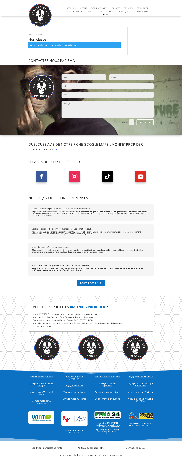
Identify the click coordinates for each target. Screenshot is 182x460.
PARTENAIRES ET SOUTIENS (79, 12)
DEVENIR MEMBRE (97, 8)
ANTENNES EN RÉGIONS (105, 12)
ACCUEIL (70, 8)
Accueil (30, 35)
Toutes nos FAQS (91, 283)
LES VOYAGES (128, 8)
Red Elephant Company (80, 455)
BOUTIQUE (123, 12)
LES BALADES (114, 8)
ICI (55, 149)
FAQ (132, 12)
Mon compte (142, 12)
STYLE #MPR (142, 8)
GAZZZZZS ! (145, 122)
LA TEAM (83, 8)
